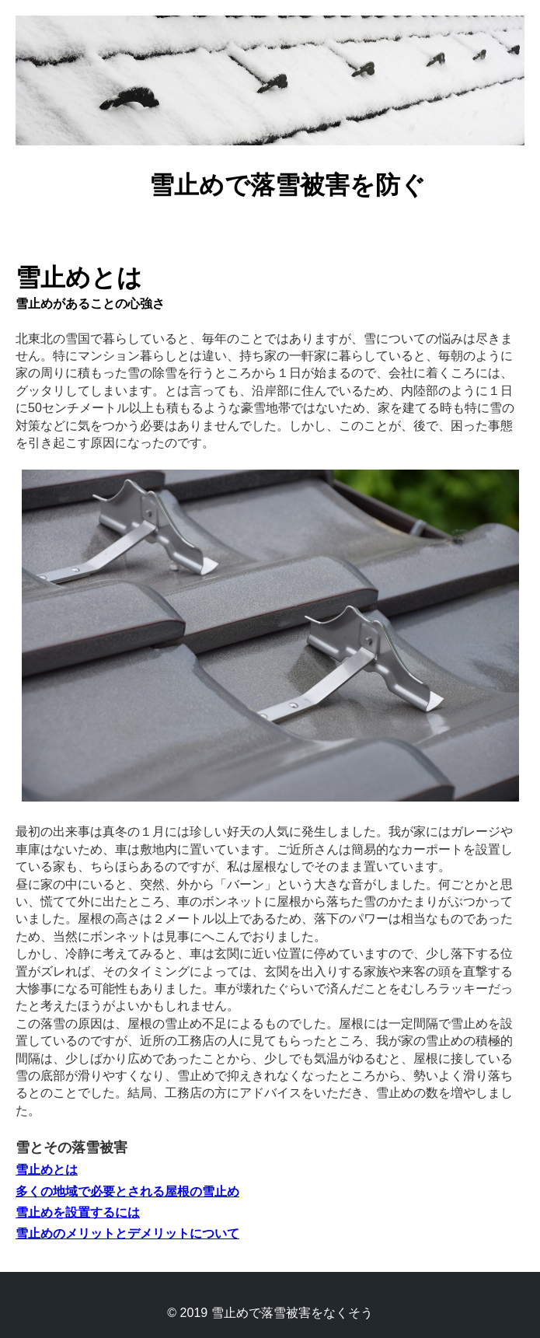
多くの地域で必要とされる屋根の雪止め (127, 1191)
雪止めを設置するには (78, 1212)
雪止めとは (47, 1169)
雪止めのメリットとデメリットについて (127, 1233)
